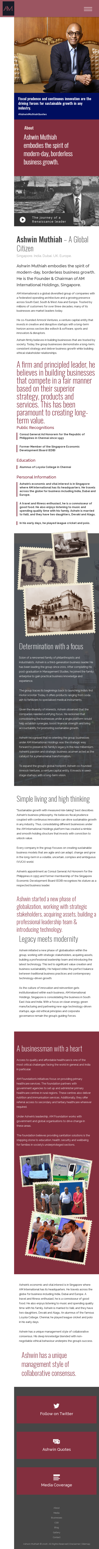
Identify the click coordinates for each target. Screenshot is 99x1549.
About (57, 1508)
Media (57, 1513)
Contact (56, 1537)
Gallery (56, 1532)
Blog (56, 1527)
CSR (57, 1522)
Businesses (56, 1517)
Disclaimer (75, 1544)
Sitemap (85, 1544)
